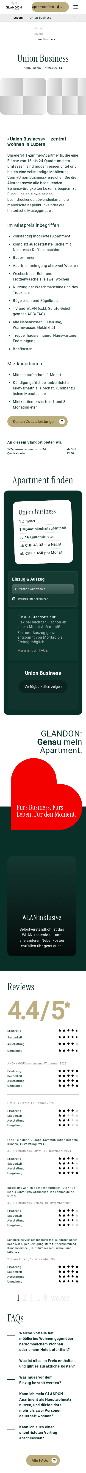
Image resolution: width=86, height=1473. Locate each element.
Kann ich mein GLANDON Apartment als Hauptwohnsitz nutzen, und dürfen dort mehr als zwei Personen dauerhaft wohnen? (45, 1405)
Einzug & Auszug (28, 579)
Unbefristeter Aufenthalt (33, 598)
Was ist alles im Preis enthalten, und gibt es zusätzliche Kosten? (47, 1363)
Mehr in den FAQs (32, 650)
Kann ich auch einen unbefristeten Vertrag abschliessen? (38, 1432)
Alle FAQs (40, 1460)
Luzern (38, 33)
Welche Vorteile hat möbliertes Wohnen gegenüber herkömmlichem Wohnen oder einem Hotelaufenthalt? (46, 1341)
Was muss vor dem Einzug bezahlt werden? (40, 1380)
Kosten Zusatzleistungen (34, 421)
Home (38, 28)
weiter (60, 1297)
